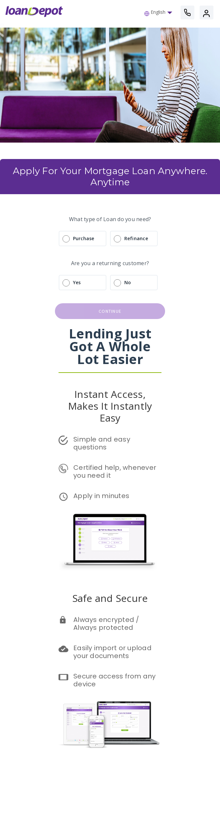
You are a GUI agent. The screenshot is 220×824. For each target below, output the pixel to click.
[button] (160, 12)
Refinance (136, 238)
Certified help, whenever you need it (115, 471)
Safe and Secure (110, 598)
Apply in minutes (101, 495)
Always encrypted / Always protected (107, 623)
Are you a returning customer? (110, 263)
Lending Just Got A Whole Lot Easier (112, 346)
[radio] (110, 238)
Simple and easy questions (102, 443)
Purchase (83, 238)
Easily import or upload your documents (113, 651)
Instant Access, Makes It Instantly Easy (111, 405)
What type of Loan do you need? (110, 219)
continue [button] (110, 311)
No (127, 282)
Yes (77, 282)
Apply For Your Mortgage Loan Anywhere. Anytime (111, 176)
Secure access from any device (115, 680)
